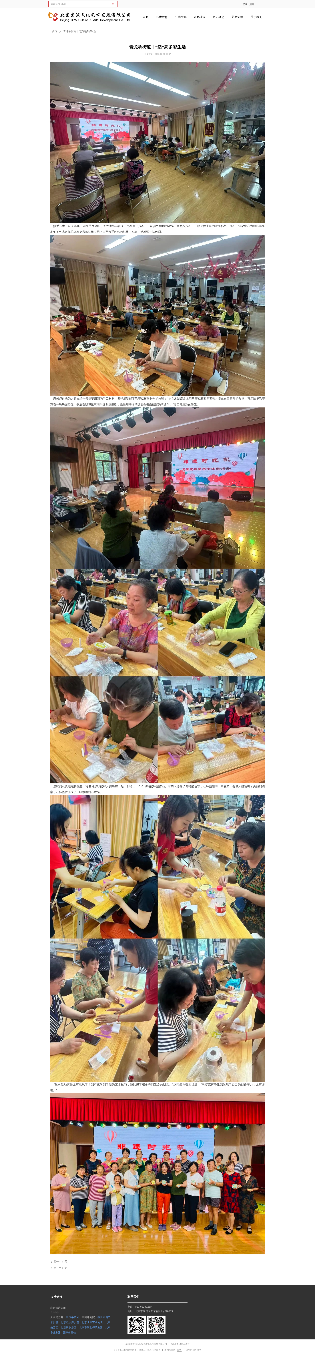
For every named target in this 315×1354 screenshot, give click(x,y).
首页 (54, 31)
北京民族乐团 (68, 1327)
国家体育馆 (69, 1332)
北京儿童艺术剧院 (92, 1322)
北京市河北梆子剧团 (91, 1327)
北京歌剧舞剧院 (70, 1322)
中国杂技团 (72, 1317)
